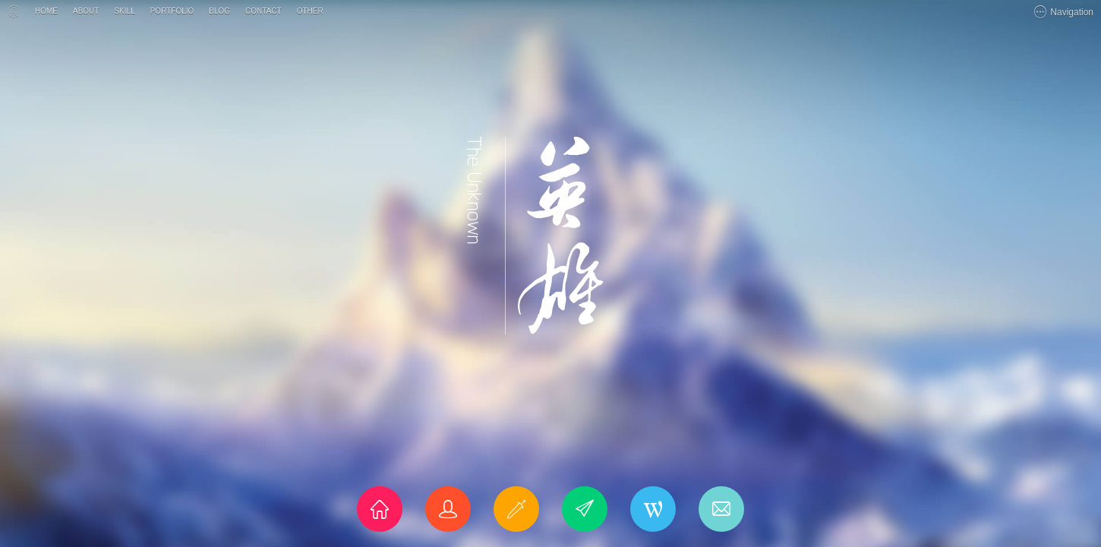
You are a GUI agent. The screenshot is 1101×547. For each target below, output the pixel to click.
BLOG (219, 11)
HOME (46, 11)
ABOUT (86, 11)
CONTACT (263, 11)
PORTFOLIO (172, 11)
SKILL (124, 11)
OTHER (310, 11)
